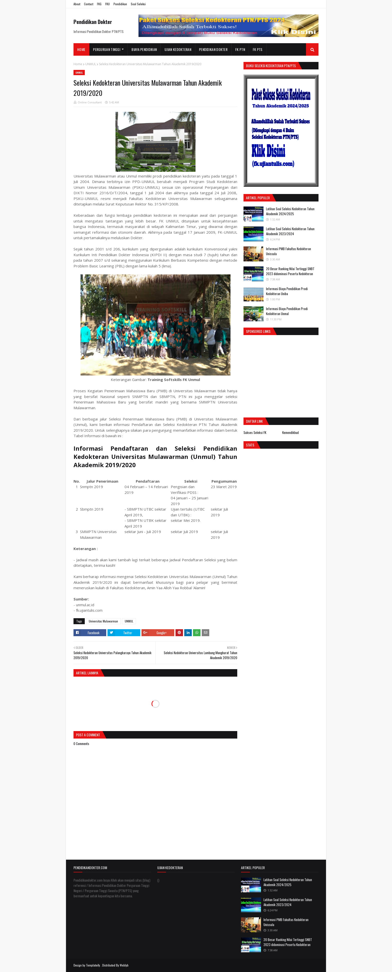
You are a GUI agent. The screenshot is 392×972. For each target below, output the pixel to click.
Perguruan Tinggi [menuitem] (106, 49)
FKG (99, 4)
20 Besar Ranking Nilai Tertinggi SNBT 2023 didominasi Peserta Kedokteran (290, 271)
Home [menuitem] (81, 49)
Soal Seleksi (138, 4)
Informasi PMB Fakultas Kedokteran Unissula (288, 251)
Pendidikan (120, 4)
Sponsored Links (258, 331)
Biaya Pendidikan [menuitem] (144, 49)
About (77, 4)
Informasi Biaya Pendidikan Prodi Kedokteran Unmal (287, 311)
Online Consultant (90, 102)
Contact (88, 4)
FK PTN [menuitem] (240, 49)
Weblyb (124, 965)
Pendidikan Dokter (93, 21)
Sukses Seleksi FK (255, 432)
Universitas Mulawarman (103, 621)
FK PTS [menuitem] (257, 49)
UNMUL (90, 64)
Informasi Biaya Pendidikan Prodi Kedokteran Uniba (287, 291)
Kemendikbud (290, 432)
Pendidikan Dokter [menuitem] (213, 49)
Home (78, 64)
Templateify (93, 965)
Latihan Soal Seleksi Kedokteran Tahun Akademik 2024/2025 (290, 211)
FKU (107, 4)
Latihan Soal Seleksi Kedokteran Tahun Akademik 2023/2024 (290, 231)
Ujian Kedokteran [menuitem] (177, 49)
